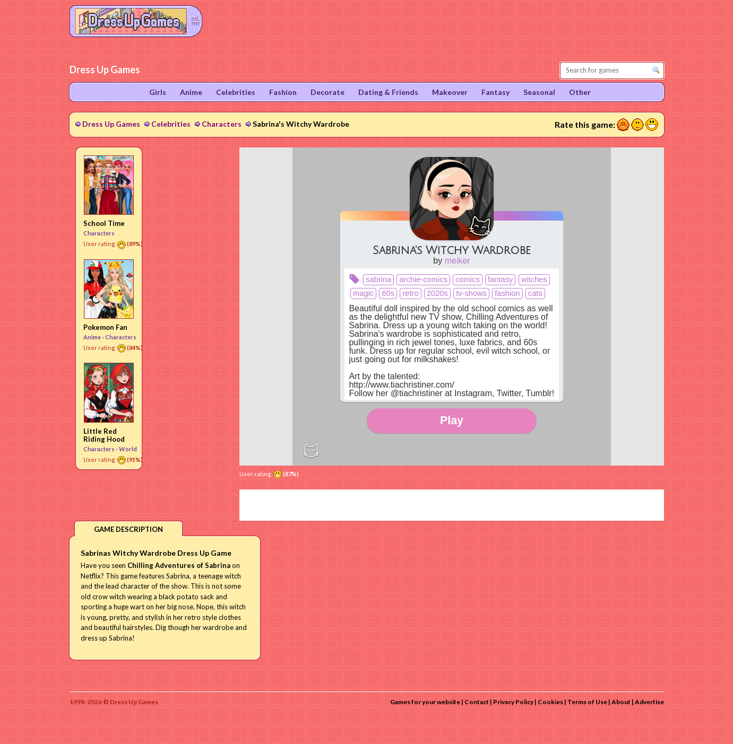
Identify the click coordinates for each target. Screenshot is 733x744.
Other (580, 92)
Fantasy (495, 92)
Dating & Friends (388, 92)
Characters (222, 123)
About (621, 702)
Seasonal (539, 92)
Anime (191, 92)
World (128, 448)
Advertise (649, 702)
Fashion (283, 92)
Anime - (94, 337)
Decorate (327, 92)
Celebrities (171, 123)
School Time (104, 223)
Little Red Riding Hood (104, 435)
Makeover (450, 92)
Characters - (101, 448)
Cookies (550, 702)
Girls (157, 92)
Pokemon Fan (105, 327)
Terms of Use (587, 702)
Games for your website (425, 702)
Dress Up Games (111, 123)
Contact (476, 702)
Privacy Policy (513, 702)
